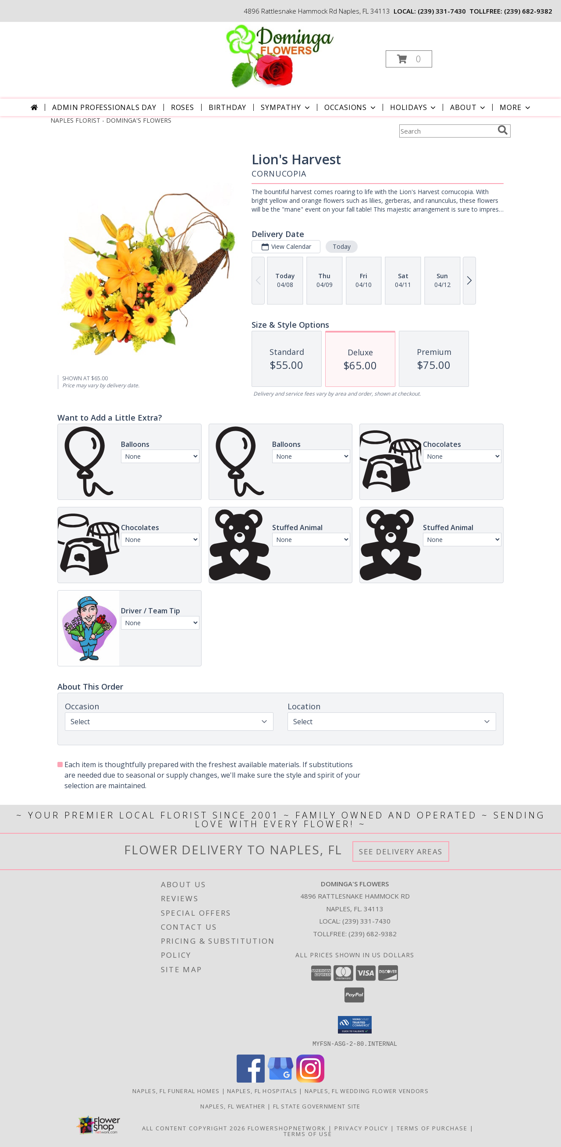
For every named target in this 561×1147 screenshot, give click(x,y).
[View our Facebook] (251, 1080)
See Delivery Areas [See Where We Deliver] (401, 851)
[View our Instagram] (310, 1080)
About (468, 107)
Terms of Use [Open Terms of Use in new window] (308, 1133)
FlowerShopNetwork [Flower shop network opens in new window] (287, 1128)
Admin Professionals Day (104, 107)
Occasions (350, 107)
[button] (409, 58)
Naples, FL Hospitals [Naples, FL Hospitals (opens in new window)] (262, 1090)
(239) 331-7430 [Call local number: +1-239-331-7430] (442, 11)
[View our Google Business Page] (280, 1080)
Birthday (227, 107)
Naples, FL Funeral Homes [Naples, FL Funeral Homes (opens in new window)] (176, 1090)
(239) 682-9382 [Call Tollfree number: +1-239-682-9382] (372, 933)
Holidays (413, 107)
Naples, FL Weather (232, 1106)
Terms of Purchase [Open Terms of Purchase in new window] (432, 1128)
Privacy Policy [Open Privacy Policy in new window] (361, 1128)
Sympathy (286, 107)
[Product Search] (447, 131)
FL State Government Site (317, 1106)
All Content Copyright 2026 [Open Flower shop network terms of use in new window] (193, 1128)
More (516, 107)
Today (342, 246)
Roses (182, 107)
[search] (502, 130)
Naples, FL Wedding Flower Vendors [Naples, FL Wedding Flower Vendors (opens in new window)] (367, 1090)
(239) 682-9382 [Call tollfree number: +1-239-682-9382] (528, 11)
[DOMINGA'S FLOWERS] (280, 56)
